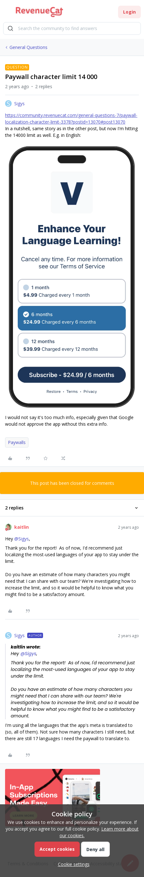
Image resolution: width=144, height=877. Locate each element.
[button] (7, 13)
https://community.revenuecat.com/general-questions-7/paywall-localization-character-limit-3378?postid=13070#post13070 (71, 118)
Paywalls (17, 442)
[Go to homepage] (39, 12)
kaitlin (21, 527)
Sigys (19, 103)
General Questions (28, 47)
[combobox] (72, 28)
